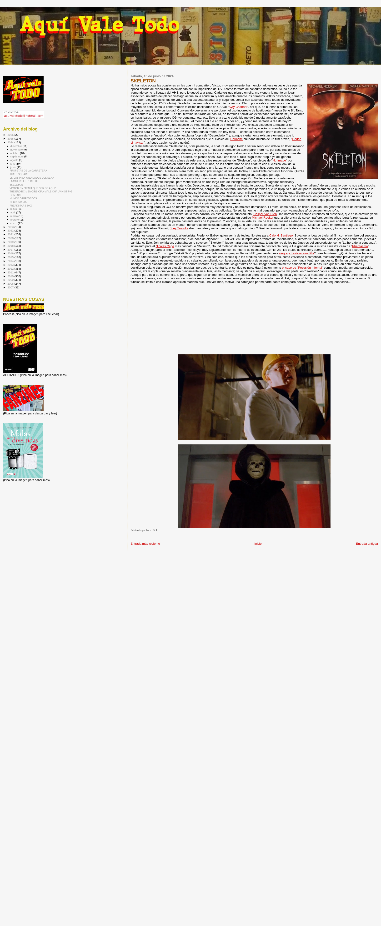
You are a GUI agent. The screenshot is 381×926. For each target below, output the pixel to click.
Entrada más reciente (145, 543)
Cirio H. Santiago (281, 235)
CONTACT (15, 195)
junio (13, 167)
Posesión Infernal (310, 267)
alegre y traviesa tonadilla (296, 253)
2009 (10, 279)
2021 (10, 234)
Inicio (257, 543)
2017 (10, 249)
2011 (10, 272)
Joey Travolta (179, 228)
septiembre (17, 156)
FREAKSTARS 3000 (21, 205)
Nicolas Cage (165, 246)
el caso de (289, 267)
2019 (10, 241)
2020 (10, 238)
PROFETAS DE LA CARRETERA (28, 170)
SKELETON (16, 184)
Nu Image (279, 160)
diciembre (16, 146)
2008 (10, 283)
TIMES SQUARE (19, 174)
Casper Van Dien (265, 214)
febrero (15, 219)
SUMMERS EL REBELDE (24, 181)
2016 (10, 253)
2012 (10, 268)
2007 (10, 287)
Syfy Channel (238, 107)
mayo (14, 208)
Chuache (236, 139)
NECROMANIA (18, 202)
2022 (10, 230)
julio (13, 163)
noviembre (17, 149)
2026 (10, 134)
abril (13, 212)
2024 (10, 142)
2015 (10, 257)
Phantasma (360, 246)
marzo (14, 216)
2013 (10, 264)
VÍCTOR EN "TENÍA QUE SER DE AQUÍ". (33, 188)
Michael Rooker (262, 217)
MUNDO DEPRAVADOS (23, 198)
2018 (10, 245)
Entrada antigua (367, 543)
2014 (10, 260)
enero (14, 223)
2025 (10, 138)
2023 (10, 226)
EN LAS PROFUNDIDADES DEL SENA (32, 177)
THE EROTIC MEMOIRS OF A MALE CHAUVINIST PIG (41, 191)
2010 (10, 276)
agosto (14, 160)
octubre (15, 153)
